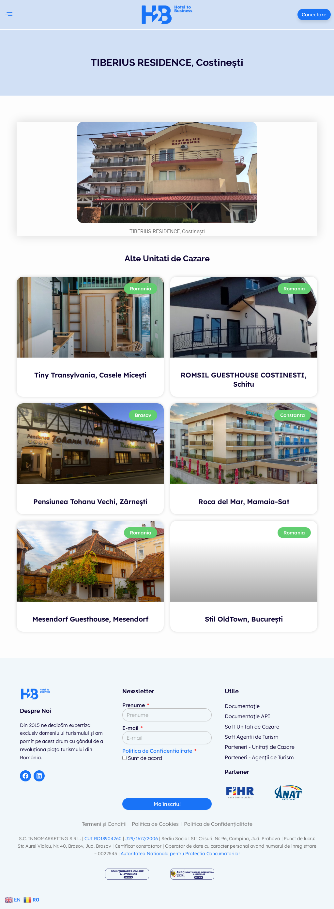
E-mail (131, 728)
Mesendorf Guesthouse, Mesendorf (90, 619)
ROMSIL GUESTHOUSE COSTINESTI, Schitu (244, 379)
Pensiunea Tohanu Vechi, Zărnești (90, 501)
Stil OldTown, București (244, 619)
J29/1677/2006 (142, 838)
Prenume (134, 705)
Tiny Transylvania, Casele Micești (90, 375)
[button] (8, 14)
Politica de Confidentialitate (157, 750)
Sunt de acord (145, 758)
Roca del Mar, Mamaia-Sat (243, 501)
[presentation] (171, 782)
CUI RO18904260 (103, 838)
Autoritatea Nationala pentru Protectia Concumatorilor (180, 853)
